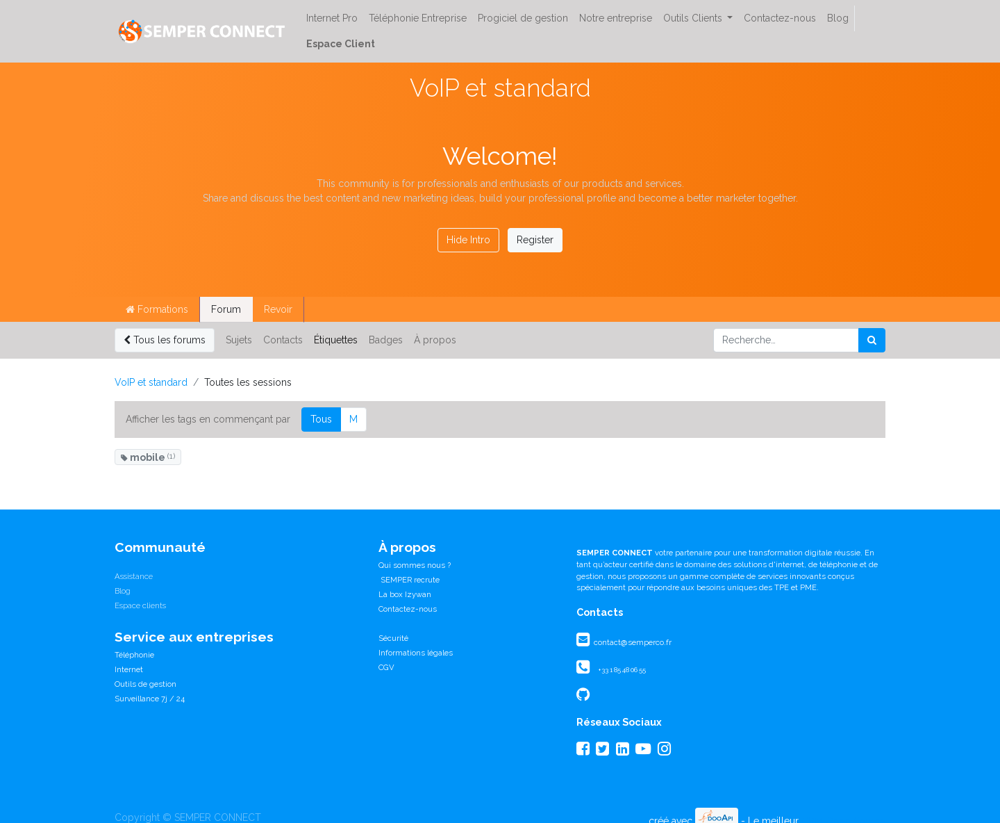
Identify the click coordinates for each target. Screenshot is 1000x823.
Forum (226, 309)
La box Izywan (404, 594)
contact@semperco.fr (632, 642)
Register (535, 239)
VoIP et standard (151, 382)
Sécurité (393, 638)
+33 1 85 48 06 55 (622, 670)
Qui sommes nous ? (414, 565)
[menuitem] (332, 18)
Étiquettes (336, 339)
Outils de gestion (145, 684)
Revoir (278, 309)
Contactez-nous (407, 609)
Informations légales (415, 653)
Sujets (239, 339)
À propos (435, 339)
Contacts (283, 339)
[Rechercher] (871, 340)
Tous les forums (165, 339)
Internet (129, 669)
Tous (321, 419)
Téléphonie (134, 655)
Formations (157, 309)
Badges (386, 339)
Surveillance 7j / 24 (150, 698)
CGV (386, 667)
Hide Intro (468, 239)
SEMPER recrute (409, 580)
